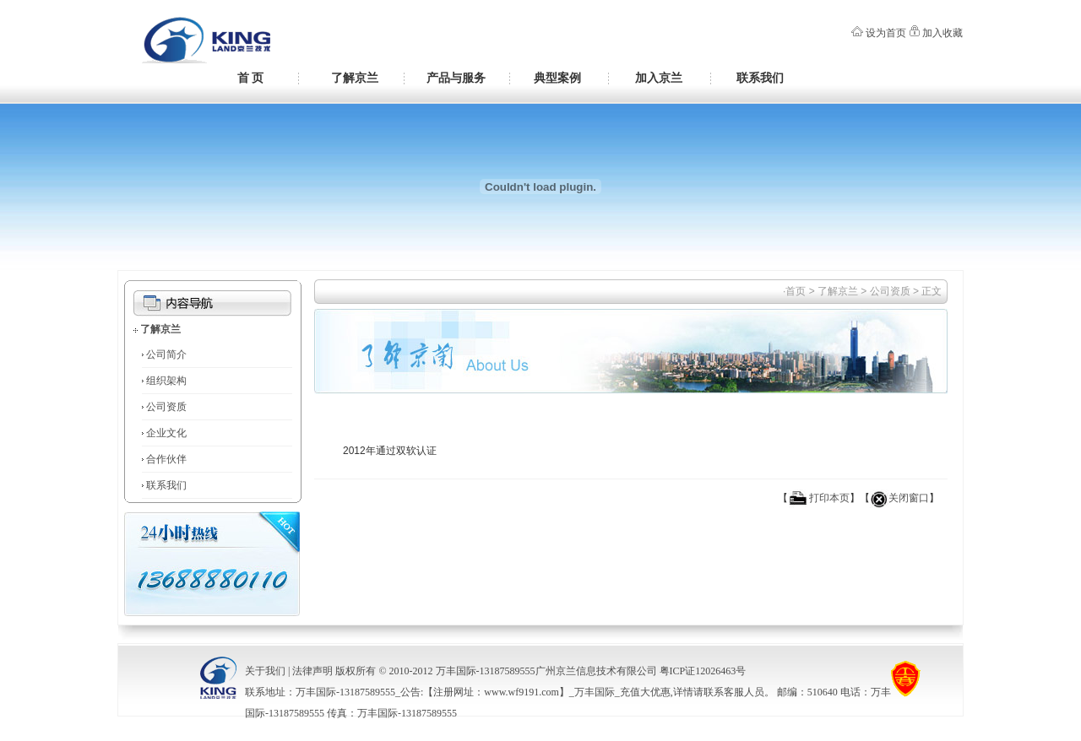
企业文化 (166, 433)
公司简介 (166, 354)
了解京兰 (354, 77)
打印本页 (829, 498)
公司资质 (166, 407)
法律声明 (312, 671)
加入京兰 (658, 77)
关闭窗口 (908, 498)
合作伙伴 (166, 459)
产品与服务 (456, 77)
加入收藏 (942, 33)
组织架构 (166, 381)
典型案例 (557, 77)
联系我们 (760, 77)
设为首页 (886, 33)
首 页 (250, 77)
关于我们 (265, 671)
